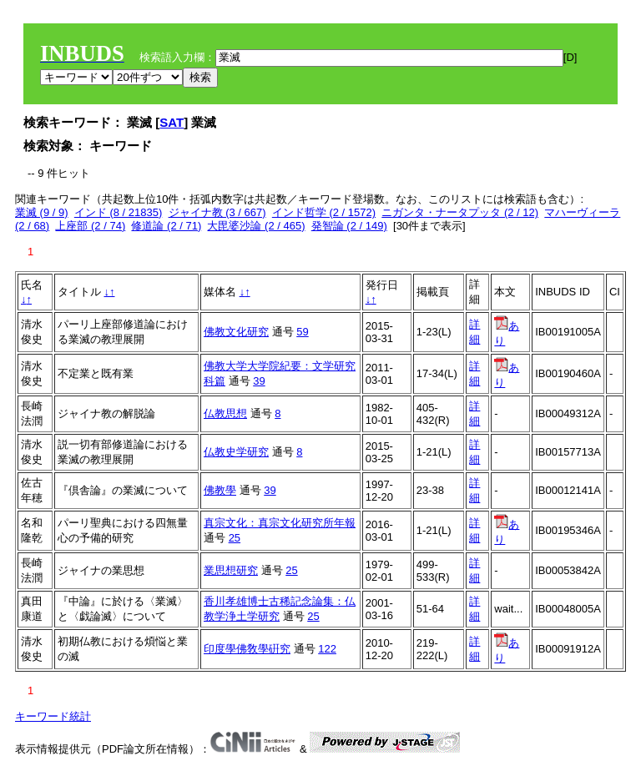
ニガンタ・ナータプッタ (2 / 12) (459, 212)
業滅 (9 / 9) (41, 212)
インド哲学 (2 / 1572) (324, 212)
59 (302, 331)
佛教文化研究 (236, 331)
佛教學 (220, 490)
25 (234, 538)
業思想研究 (231, 570)
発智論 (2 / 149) (349, 225)
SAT (171, 122)
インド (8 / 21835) (118, 212)
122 (327, 648)
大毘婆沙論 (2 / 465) (256, 225)
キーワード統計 (53, 716)
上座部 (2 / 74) (90, 225)
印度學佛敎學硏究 (247, 648)
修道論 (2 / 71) (166, 225)
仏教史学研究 (236, 452)
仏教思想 (225, 413)
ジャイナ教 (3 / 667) (217, 212)
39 (259, 381)
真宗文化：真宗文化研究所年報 (280, 523)
